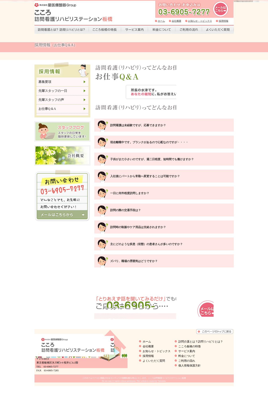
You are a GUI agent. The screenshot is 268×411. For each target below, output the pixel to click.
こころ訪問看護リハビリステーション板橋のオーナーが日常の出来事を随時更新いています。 (62, 135)
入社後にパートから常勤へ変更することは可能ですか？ (145, 171)
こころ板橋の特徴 (105, 30)
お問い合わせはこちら (221, 321)
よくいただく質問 (218, 30)
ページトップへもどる (214, 356)
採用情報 (223, 21)
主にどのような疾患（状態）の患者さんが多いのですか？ (146, 239)
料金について (161, 30)
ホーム (161, 21)
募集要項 (44, 85)
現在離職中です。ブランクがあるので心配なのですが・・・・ (149, 137)
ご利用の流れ (188, 30)
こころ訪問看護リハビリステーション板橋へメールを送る (62, 217)
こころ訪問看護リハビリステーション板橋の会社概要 (62, 159)
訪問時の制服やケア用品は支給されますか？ (138, 222)
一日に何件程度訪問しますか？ (129, 188)
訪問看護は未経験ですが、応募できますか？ (138, 120)
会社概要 (176, 21)
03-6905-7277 (160, 319)
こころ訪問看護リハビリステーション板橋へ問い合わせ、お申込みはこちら (220, 9)
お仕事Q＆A (47, 112)
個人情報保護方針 (189, 390)
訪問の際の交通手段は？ (125, 205)
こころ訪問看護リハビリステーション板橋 (73, 12)
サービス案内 (134, 30)
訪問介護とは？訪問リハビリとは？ (200, 366)
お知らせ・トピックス (200, 21)
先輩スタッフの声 (51, 103)
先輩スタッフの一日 (52, 94)
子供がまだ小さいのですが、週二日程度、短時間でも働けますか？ (152, 154)
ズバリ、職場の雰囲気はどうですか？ (134, 256)
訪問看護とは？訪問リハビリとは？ (61, 30)
